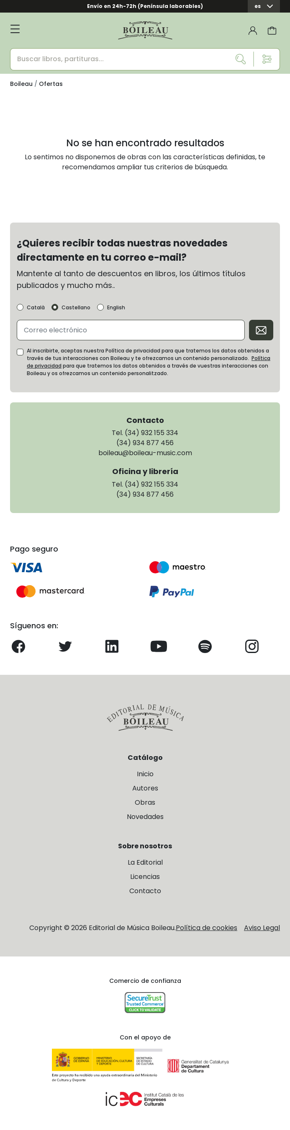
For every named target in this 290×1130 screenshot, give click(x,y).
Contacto (145, 891)
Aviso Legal (262, 928)
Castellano (76, 308)
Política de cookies (206, 928)
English (116, 308)
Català (36, 308)
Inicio (145, 774)
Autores (145, 788)
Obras (145, 802)
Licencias (145, 876)
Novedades (145, 817)
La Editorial (145, 862)
